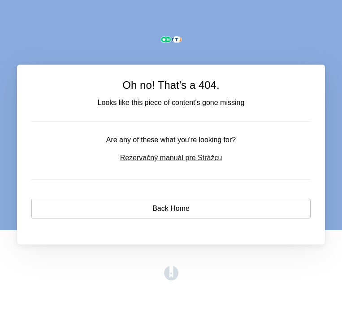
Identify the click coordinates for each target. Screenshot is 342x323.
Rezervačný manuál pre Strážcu (171, 158)
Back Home (171, 208)
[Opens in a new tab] (171, 278)
